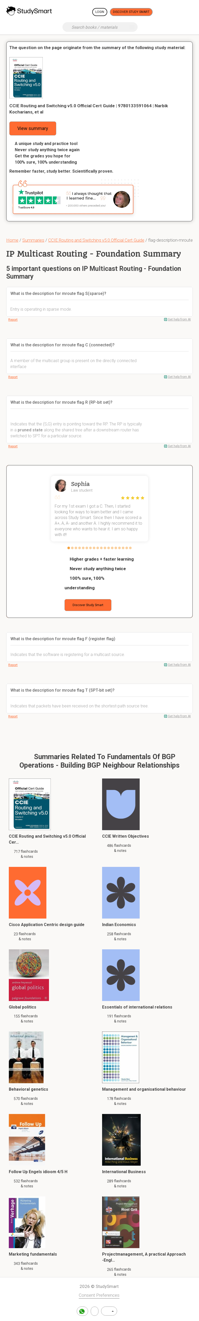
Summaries (33, 240)
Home (12, 240)
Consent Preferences (99, 1295)
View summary (32, 128)
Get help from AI (179, 319)
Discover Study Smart (131, 12)
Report (13, 320)
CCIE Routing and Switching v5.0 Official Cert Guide (96, 240)
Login (99, 12)
